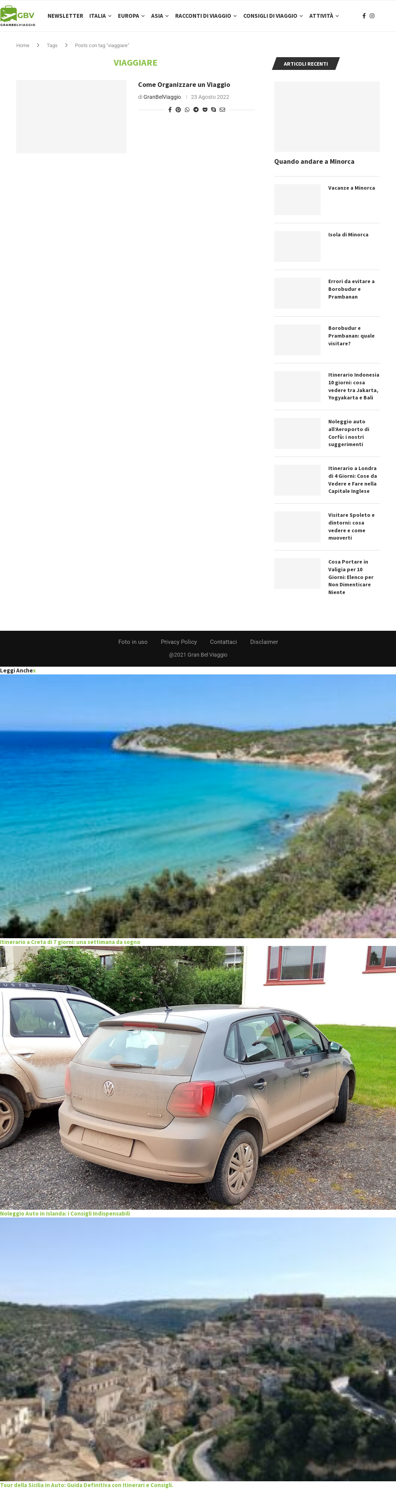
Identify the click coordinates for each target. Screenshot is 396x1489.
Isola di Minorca (348, 234)
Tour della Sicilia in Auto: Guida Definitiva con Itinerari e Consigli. (86, 1485)
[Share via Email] (222, 110)
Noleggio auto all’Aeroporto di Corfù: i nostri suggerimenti (348, 433)
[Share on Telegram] (196, 110)
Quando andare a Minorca (314, 161)
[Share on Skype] (213, 110)
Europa (128, 15)
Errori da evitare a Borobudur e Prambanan (351, 289)
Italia (97, 15)
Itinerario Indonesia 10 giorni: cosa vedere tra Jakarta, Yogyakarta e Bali (353, 386)
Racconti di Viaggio (203, 15)
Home (22, 45)
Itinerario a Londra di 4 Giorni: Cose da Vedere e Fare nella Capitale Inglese (352, 479)
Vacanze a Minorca (351, 187)
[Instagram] (372, 15)
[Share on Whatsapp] (187, 110)
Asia (157, 15)
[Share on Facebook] (170, 110)
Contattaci (223, 641)
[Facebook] (364, 15)
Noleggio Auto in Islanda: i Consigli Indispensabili (65, 1213)
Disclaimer (264, 641)
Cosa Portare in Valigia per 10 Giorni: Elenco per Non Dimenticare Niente (351, 576)
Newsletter (65, 15)
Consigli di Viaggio (270, 15)
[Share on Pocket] (205, 110)
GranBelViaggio (162, 97)
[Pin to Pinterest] (178, 110)
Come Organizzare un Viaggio (184, 84)
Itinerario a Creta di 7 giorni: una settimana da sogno (70, 942)
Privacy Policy (179, 641)
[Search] (392, 15)
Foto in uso (133, 641)
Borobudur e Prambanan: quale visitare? (351, 335)
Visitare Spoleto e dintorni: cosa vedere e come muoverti (351, 526)
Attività (321, 15)
